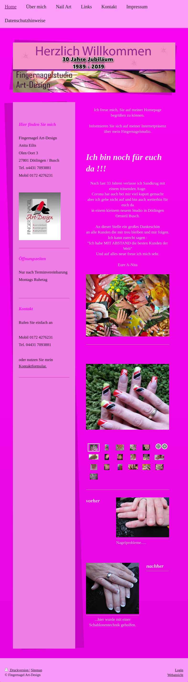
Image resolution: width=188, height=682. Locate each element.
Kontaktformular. (33, 366)
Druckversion (17, 670)
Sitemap (36, 670)
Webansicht (175, 675)
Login (179, 670)
